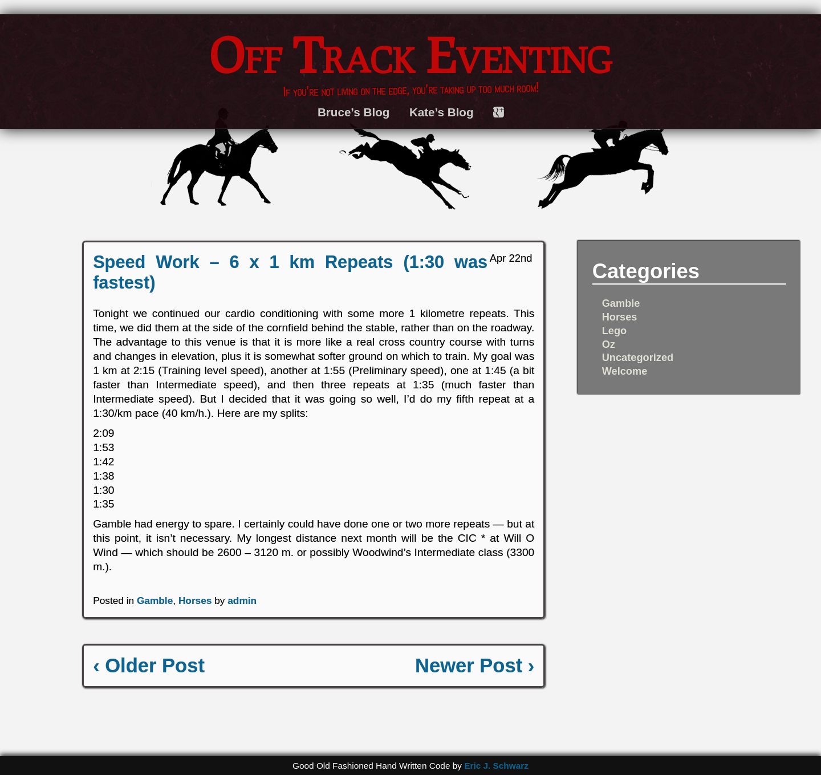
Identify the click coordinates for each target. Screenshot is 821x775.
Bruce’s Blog (353, 112)
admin (242, 600)
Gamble (155, 600)
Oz (608, 344)
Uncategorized (638, 357)
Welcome (625, 371)
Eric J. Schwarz (496, 765)
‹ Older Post (149, 665)
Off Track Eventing (410, 54)
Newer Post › (474, 665)
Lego (614, 330)
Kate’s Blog (441, 112)
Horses (195, 600)
